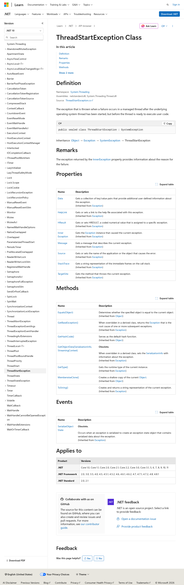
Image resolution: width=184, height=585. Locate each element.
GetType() (63, 367)
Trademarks (142, 582)
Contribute (60, 582)
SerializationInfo (154, 353)
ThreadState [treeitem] (13, 375)
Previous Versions (30, 582)
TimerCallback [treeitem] (14, 395)
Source (61, 253)
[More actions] (172, 26)
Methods (64, 67)
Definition (64, 53)
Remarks (63, 58)
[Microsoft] (6, 4)
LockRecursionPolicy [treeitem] (17, 197)
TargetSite (63, 273)
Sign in (176, 4)
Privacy (74, 582)
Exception (89, 140)
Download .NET (169, 14)
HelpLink (62, 212)
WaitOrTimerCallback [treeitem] (18, 429)
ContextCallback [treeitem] (15, 108)
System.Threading (79, 91)
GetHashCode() (66, 336)
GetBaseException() (68, 322)
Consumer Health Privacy (98, 582)
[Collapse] (42, 23)
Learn (60, 25)
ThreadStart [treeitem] (13, 365)
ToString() (63, 387)
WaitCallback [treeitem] (13, 405)
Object (75, 140)
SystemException (110, 140)
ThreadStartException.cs (78, 100)
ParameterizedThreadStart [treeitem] (21, 242)
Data (60, 198)
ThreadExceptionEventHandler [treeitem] (23, 331)
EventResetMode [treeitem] (16, 118)
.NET (70, 25)
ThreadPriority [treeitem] (14, 360)
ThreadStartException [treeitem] (18, 370)
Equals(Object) (65, 312)
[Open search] (167, 5)
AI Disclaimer (10, 582)
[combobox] (23, 30)
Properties (64, 62)
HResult (62, 222)
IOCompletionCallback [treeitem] (19, 152)
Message (62, 243)
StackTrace (63, 263)
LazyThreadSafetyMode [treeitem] (19, 172)
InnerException (102, 159)
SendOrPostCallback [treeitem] (17, 291)
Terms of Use (125, 582)
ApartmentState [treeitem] (15, 53)
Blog (46, 582)
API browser (85, 25)
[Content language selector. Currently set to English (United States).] (19, 574)
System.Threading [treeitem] (16, 44)
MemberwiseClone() (68, 377)
